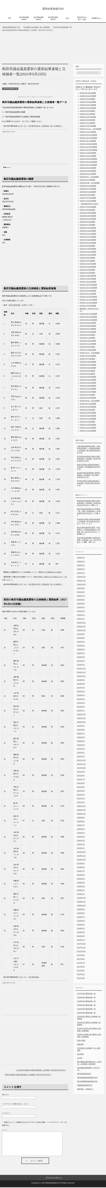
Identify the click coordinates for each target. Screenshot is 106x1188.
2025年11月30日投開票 (88, 145)
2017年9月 (81, 956)
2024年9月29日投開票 (88, 326)
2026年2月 (81, 570)
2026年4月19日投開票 (88, 94)
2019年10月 (81, 860)
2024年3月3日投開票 (87, 410)
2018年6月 (81, 921)
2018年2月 (81, 937)
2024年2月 (81, 661)
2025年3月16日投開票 (88, 255)
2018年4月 (81, 929)
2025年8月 (81, 593)
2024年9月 (81, 635)
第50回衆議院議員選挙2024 (87, 1078)
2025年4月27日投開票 (88, 237)
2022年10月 (81, 723)
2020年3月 (81, 841)
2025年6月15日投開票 (88, 219)
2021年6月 (81, 784)
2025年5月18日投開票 (88, 231)
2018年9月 (81, 910)
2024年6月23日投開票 (88, 365)
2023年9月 (81, 681)
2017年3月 (81, 979)
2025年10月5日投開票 (88, 169)
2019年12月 (81, 853)
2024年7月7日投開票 (87, 359)
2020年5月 (81, 833)
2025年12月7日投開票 (88, 142)
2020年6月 (81, 830)
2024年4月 (81, 654)
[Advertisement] (53, 49)
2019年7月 (81, 872)
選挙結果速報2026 (53, 9)
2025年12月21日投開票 (88, 136)
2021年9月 (81, 772)
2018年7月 (81, 918)
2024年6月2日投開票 (87, 374)
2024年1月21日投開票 (88, 428)
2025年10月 (81, 585)
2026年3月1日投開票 (87, 115)
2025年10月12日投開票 (88, 166)
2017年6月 (81, 967)
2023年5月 (81, 696)
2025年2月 (81, 616)
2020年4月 (81, 837)
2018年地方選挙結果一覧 (86, 998)
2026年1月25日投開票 (88, 127)
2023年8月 (81, 684)
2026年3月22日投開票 (88, 106)
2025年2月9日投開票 (87, 270)
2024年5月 (81, 650)
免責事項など (97, 19)
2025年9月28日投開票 (88, 172)
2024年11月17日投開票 (88, 300)
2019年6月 (81, 876)
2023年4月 (81, 700)
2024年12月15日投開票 (88, 288)
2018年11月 (81, 902)
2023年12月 (81, 669)
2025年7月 (81, 597)
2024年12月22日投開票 (88, 285)
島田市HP (7, 220)
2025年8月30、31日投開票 (90, 184)
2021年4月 (81, 791)
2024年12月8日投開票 (88, 291)
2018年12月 (81, 898)
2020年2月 (81, 845)
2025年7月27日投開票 (88, 198)
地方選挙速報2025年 (38, 19)
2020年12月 (81, 807)
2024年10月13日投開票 (88, 320)
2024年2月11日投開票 (88, 419)
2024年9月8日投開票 (87, 335)
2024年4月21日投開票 (88, 389)
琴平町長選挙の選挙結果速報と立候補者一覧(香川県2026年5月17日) (88, 484)
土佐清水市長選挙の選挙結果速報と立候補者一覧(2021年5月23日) (40, 1071)
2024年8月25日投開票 (88, 341)
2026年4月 (81, 562)
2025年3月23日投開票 (88, 252)
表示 (8, 168)
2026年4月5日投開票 (87, 100)
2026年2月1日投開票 (87, 124)
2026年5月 (81, 558)
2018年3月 (81, 933)
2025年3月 (81, 612)
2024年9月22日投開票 (88, 329)
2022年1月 (81, 757)
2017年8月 (81, 960)
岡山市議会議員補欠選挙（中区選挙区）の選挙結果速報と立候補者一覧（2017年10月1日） (88, 530)
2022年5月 (81, 742)
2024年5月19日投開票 (88, 380)
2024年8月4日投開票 (87, 347)
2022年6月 (81, 738)
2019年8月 (81, 868)
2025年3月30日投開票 (88, 249)
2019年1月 (81, 895)
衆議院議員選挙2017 (84, 1086)
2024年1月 (81, 665)
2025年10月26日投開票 (88, 160)
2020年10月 (81, 814)
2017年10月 (81, 952)
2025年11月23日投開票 (88, 148)
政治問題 (80, 1055)
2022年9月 (81, 726)
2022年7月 (81, 734)
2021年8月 (81, 776)
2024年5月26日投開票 (88, 377)
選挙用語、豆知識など (85, 1090)
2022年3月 (81, 749)
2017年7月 (81, 963)
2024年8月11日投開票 (88, 344)
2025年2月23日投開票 (88, 264)
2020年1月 (81, 849)
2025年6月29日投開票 (88, 213)
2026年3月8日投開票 (87, 112)
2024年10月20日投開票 (88, 317)
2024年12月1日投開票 (88, 294)
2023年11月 (81, 673)
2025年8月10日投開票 (88, 192)
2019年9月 (81, 864)
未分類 (79, 1059)
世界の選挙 (81, 1041)
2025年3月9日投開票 (87, 258)
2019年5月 (81, 879)
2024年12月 (81, 623)
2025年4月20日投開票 (88, 240)
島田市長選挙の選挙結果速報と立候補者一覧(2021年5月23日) (28, 1075)
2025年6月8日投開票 (87, 222)
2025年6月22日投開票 (88, 216)
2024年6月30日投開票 (88, 362)
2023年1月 (81, 711)
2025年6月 (81, 600)
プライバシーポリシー (53, 1178)
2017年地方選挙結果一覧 (86, 994)
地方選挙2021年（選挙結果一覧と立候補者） (45, 127)
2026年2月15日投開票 (88, 118)
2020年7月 (81, 826)
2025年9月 (81, 589)
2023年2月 (81, 707)
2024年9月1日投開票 (87, 338)
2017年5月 (81, 971)
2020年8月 (81, 822)
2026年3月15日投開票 (88, 109)
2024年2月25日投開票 (88, 413)
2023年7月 (81, 688)
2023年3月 (81, 704)
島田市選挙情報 (14, 306)
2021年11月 (81, 765)
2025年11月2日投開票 (88, 157)
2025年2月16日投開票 (88, 267)
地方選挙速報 (34, 978)
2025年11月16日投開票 (88, 151)
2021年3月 (81, 795)
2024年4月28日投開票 (88, 386)
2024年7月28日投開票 (88, 350)
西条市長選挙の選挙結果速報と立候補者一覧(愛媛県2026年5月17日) (88, 468)
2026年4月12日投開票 (88, 97)
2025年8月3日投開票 (87, 195)
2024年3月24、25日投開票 (90, 401)
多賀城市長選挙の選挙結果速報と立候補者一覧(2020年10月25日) (88, 522)
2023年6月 (81, 692)
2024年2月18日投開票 (88, 416)
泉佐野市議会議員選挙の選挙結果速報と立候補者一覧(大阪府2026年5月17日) (88, 476)
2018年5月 (81, 925)
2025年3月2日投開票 (87, 261)
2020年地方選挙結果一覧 (86, 1006)
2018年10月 (81, 906)
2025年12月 (81, 577)
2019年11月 (81, 856)
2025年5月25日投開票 (88, 228)
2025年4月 (81, 608)
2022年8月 (81, 730)
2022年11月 (81, 719)
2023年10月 (81, 677)
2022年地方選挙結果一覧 (86, 1013)
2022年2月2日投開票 (87, 273)
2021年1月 (81, 803)
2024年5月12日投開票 (88, 383)
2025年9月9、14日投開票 (89, 178)
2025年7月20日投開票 (88, 201)
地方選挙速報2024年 (53, 19)
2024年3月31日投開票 (88, 398)
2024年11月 (81, 627)
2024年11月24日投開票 (88, 297)
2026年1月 (81, 574)
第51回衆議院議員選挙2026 (87, 1082)
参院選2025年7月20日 (89, 204)
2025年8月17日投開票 (88, 189)
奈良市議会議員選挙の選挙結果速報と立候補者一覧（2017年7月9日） (89, 541)
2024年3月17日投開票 (88, 404)
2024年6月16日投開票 (88, 368)
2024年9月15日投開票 (88, 332)
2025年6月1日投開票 (87, 225)
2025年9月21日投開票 (88, 175)
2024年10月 (81, 631)
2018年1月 (81, 941)
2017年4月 (81, 975)
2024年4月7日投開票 (87, 395)
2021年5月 (81, 788)
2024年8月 (81, 639)
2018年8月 (81, 914)
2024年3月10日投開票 (88, 407)
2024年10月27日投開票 (88, 314)
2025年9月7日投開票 (87, 181)
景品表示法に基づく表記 (82, 19)
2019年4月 (81, 883)
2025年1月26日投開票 (88, 276)
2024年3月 (81, 658)
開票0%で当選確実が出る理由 (50, 573)
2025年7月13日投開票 (88, 207)
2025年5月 (81, 604)
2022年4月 (81, 746)
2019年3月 (81, 887)
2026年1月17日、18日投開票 (90, 130)
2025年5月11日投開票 (88, 234)
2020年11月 (81, 811)
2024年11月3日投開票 (88, 306)
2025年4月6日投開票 (87, 246)
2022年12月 (81, 715)
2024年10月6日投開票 (88, 323)
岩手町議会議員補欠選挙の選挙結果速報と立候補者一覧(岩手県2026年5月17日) (89, 459)
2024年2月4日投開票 (87, 422)
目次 (67, 19)
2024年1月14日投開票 (88, 431)
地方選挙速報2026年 (24, 19)
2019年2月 (81, 891)
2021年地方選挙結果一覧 (10, 89)
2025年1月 (81, 619)
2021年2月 (81, 799)
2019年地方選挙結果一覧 (86, 1002)
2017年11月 (81, 948)
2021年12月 (81, 761)
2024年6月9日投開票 (87, 371)
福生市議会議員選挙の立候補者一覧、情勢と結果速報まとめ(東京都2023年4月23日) (89, 512)
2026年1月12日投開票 (88, 133)
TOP (9, 19)
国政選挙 (80, 1045)
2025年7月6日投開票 (87, 210)
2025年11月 (81, 581)
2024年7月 (81, 642)
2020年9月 (81, 818)
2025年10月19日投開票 (88, 163)
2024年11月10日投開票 (88, 303)
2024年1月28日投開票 (88, 425)
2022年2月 (81, 753)
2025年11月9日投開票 (88, 154)
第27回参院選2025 (84, 1074)
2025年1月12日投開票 (88, 282)
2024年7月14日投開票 (88, 356)
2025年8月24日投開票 (88, 186)
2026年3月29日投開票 (88, 103)
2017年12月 (81, 944)
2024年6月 (81, 646)
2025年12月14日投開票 (88, 139)
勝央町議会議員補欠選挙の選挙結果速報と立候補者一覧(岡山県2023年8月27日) (89, 504)
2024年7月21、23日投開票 (90, 353)
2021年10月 (81, 769)
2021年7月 (81, 780)
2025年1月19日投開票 (88, 279)
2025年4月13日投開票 (88, 243)
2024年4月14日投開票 (88, 392)
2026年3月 (81, 566)
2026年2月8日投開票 (87, 121)
